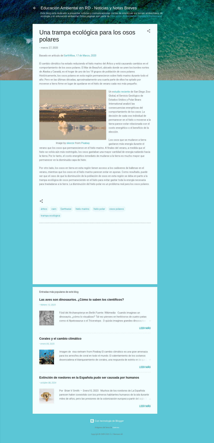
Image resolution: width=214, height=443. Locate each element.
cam (53, 208)
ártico (44, 208)
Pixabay (85, 143)
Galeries (116, 427)
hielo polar (99, 208)
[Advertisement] (170, 74)
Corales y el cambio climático (60, 338)
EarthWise (69, 55)
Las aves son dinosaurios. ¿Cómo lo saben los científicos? (81, 299)
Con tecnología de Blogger (107, 420)
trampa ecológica (50, 215)
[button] (149, 31)
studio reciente (122, 91)
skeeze (70, 143)
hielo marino (82, 208)
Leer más (145, 328)
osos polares (116, 208)
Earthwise (66, 208)
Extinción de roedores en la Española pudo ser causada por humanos (89, 377)
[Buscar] (179, 9)
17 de (86, 55)
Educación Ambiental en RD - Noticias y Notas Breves (89, 8)
